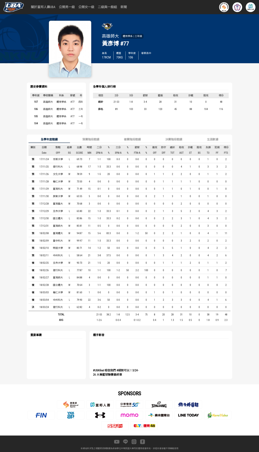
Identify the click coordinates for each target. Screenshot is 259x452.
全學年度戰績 (49, 139)
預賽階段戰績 (90, 139)
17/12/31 (44, 225)
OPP (58, 152)
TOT (172, 152)
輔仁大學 (58, 181)
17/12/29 (44, 211)
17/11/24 (44, 159)
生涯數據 (212, 139)
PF (217, 152)
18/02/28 (44, 285)
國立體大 (58, 218)
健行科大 (58, 166)
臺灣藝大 (58, 203)
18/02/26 (44, 270)
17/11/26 (44, 174)
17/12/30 (44, 218)
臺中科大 (58, 240)
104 (36, 123)
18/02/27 (44, 277)
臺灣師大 (58, 225)
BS (199, 152)
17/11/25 (44, 166)
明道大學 (58, 248)
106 (36, 109)
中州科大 (58, 255)
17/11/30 (44, 196)
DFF (163, 152)
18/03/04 (44, 299)
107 (36, 101)
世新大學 (58, 159)
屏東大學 (58, 196)
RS (69, 152)
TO (208, 152)
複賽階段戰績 (132, 139)
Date (44, 152)
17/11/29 (44, 188)
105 (36, 116)
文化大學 (58, 174)
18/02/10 (44, 248)
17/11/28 (44, 181)
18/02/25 (44, 262)
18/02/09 (44, 240)
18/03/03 (44, 292)
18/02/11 (44, 255)
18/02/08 (44, 233)
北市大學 (58, 211)
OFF (154, 152)
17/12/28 (44, 203)
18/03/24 (44, 307)
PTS (226, 152)
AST (181, 152)
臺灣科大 (58, 188)
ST (190, 152)
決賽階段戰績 (173, 139)
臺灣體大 (58, 233)
